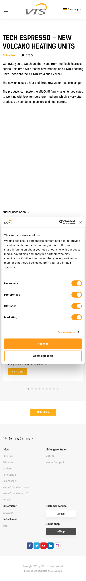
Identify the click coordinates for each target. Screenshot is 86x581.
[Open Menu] (8, 9)
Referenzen (9, 474)
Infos (6, 449)
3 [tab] (36, 389)
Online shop (53, 524)
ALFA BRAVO (56, 571)
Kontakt (7, 499)
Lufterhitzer (9, 506)
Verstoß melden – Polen (16, 487)
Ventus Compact (55, 462)
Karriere (7, 468)
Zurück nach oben (14, 212)
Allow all (43, 343)
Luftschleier (10, 519)
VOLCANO (8, 512)
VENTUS (50, 456)
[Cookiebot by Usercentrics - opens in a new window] (59, 222)
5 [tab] (43, 389)
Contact (61, 513)
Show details (66, 332)
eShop (61, 531)
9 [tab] (57, 389)
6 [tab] (47, 389)
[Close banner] (80, 222)
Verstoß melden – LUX (15, 493)
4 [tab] (39, 389)
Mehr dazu (18, 371)
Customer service (56, 506)
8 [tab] (54, 389)
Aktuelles (8, 462)
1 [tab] (28, 389)
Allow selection (43, 355)
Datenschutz (10, 481)
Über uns (8, 456)
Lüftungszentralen (56, 449)
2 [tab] (32, 389)
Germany (71, 9)
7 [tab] (50, 389)
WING (5, 526)
